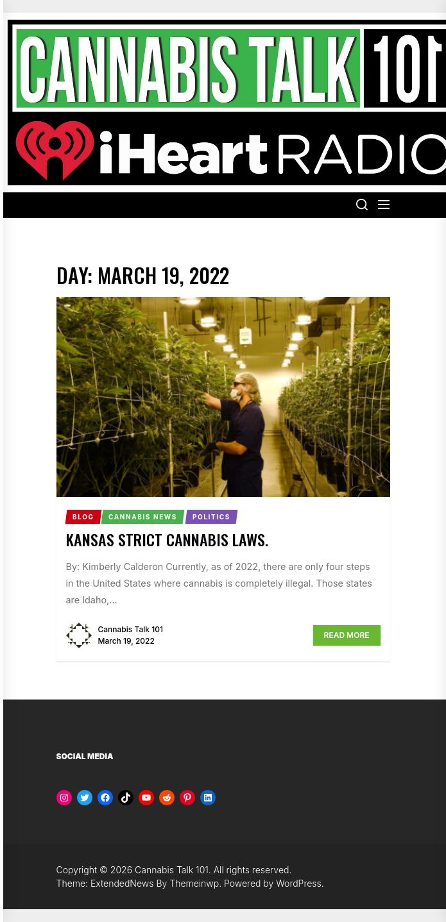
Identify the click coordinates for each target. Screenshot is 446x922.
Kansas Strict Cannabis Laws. (167, 539)
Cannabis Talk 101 (130, 629)
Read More (347, 635)
